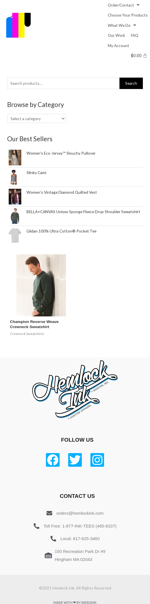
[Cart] (139, 55)
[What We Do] (122, 25)
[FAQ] (134, 35)
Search (131, 83)
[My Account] (118, 45)
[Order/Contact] (124, 5)
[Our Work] (116, 35)
